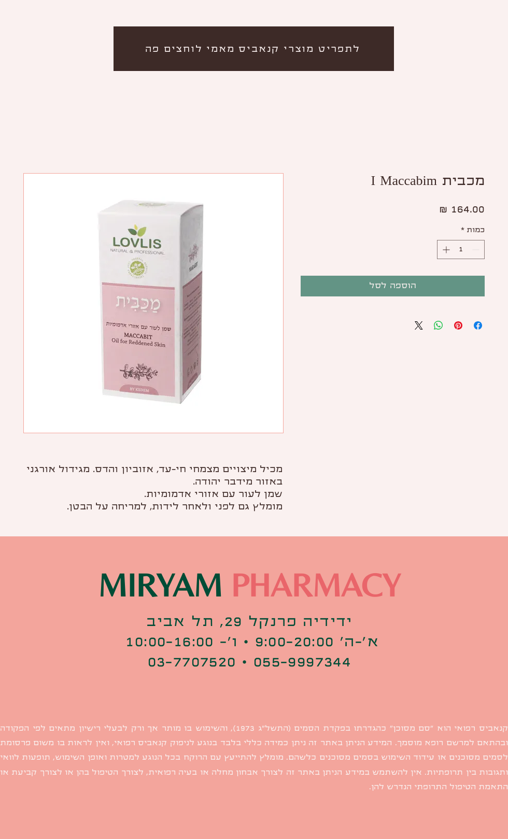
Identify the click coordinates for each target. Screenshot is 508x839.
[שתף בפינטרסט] (458, 325)
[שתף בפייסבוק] (478, 325)
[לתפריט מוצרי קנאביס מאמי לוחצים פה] (254, 48)
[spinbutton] (460, 249)
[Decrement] (476, 249)
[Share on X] (419, 325)
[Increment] (445, 249)
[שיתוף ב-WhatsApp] (438, 325)
